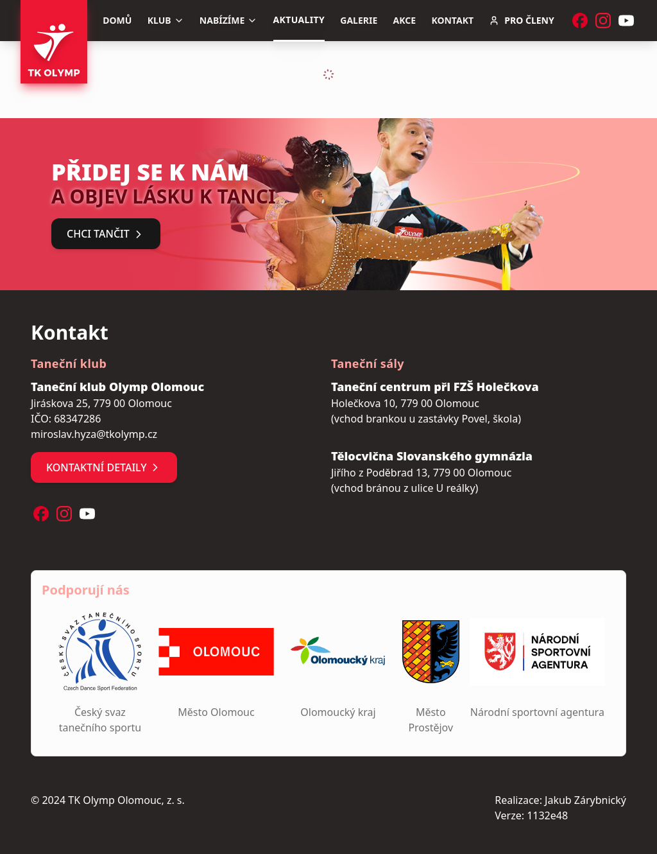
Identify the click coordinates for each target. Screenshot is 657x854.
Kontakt (452, 20)
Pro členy (521, 20)
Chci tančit (106, 234)
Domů (117, 20)
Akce (404, 20)
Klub (166, 20)
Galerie (358, 20)
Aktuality (299, 19)
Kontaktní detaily (104, 467)
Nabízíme (228, 20)
